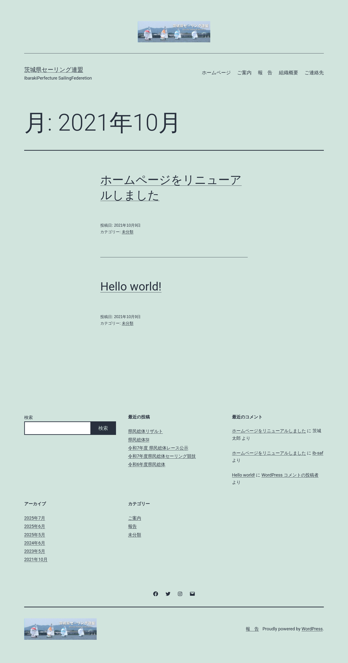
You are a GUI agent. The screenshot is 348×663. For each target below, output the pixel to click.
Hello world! (130, 286)
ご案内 (244, 72)
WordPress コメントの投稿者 (290, 474)
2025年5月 (34, 534)
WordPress (312, 628)
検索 (28, 417)
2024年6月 (34, 542)
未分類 (127, 232)
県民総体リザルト (145, 431)
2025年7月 (34, 518)
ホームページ (216, 72)
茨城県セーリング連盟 (53, 69)
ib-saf (317, 452)
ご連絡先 (314, 72)
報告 (132, 526)
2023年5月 (34, 551)
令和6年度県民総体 (146, 464)
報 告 (265, 72)
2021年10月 (36, 559)
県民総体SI (138, 439)
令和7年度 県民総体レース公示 (158, 447)
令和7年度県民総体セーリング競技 (162, 456)
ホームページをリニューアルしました (269, 430)
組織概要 (288, 72)
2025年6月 (34, 526)
